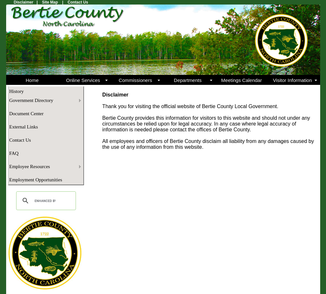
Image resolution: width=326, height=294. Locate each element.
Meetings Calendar (241, 80)
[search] (45, 201)
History (16, 91)
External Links (23, 126)
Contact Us (20, 140)
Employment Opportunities (35, 179)
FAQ (14, 153)
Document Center (26, 113)
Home (32, 80)
